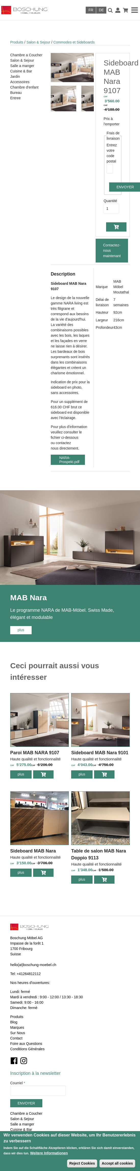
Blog (13, 1022)
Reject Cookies (82, 1163)
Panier (125, 10)
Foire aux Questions (26, 1044)
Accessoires (19, 82)
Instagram (24, 1061)
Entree (15, 98)
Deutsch (101, 10)
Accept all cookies (117, 1163)
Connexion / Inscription (117, 10)
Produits (16, 42)
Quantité (110, 201)
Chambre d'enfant (24, 87)
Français (91, 10)
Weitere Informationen (49, 1153)
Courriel (17, 1083)
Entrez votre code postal (110, 153)
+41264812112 (29, 974)
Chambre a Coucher (26, 55)
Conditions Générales (27, 1049)
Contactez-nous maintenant (112, 250)
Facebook (14, 1061)
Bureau (16, 93)
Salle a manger (22, 66)
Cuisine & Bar (21, 71)
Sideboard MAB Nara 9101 (99, 752)
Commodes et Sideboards (74, 42)
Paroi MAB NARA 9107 (34, 752)
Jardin (15, 76)
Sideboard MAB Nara (33, 850)
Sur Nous (17, 1033)
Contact (16, 1038)
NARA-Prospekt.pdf (69, 460)
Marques (17, 1027)
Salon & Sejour (38, 42)
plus (25, 629)
